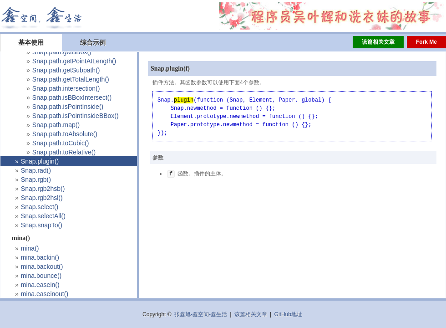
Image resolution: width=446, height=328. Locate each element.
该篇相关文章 (378, 42)
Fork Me (426, 42)
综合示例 (93, 42)
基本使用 (31, 42)
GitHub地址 (288, 314)
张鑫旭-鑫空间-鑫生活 (200, 314)
